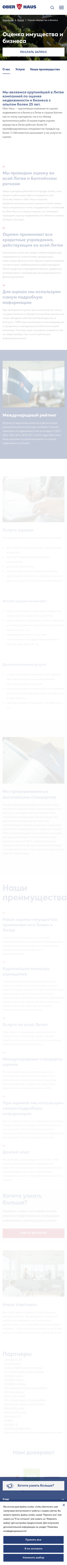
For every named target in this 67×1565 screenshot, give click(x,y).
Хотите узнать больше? (36, 1485)
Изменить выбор (33, 1558)
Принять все (33, 1540)
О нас (6, 69)
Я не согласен (33, 1549)
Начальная (8, 20)
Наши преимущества (45, 69)
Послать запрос (33, 52)
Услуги (20, 20)
